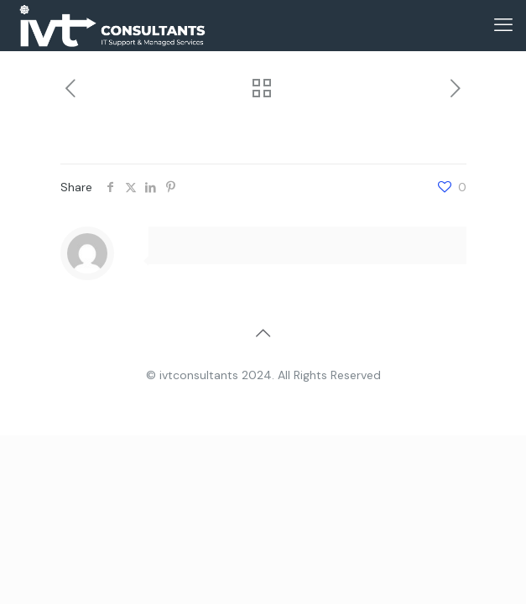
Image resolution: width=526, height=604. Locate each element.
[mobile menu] (503, 25)
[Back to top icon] (263, 333)
